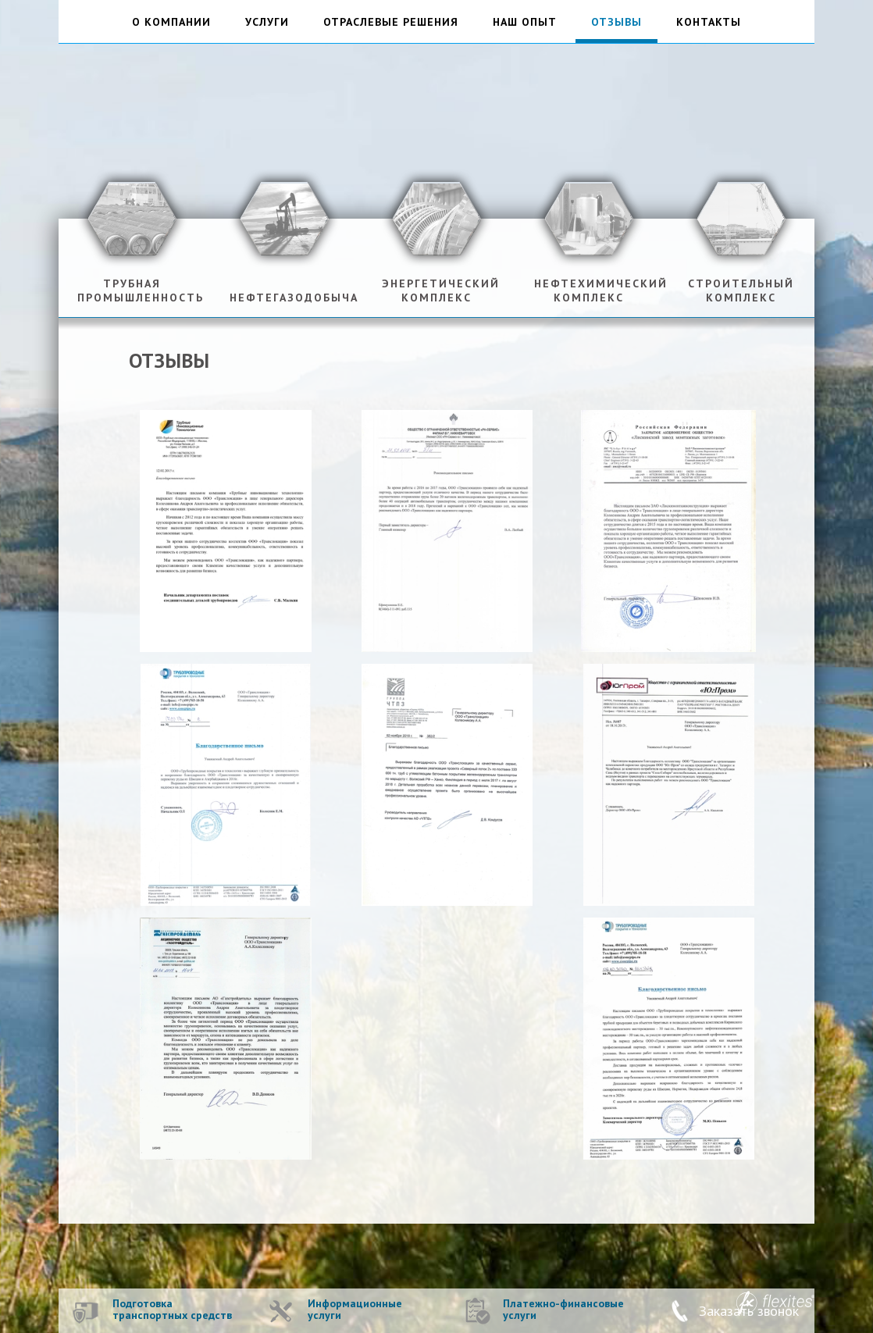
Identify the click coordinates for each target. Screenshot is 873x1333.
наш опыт (525, 22)
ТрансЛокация (436, 113)
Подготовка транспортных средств (172, 1310)
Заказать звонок (749, 1311)
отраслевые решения (390, 22)
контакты (708, 22)
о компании (171, 22)
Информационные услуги (355, 1310)
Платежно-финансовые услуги (563, 1310)
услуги (267, 22)
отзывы (616, 22)
